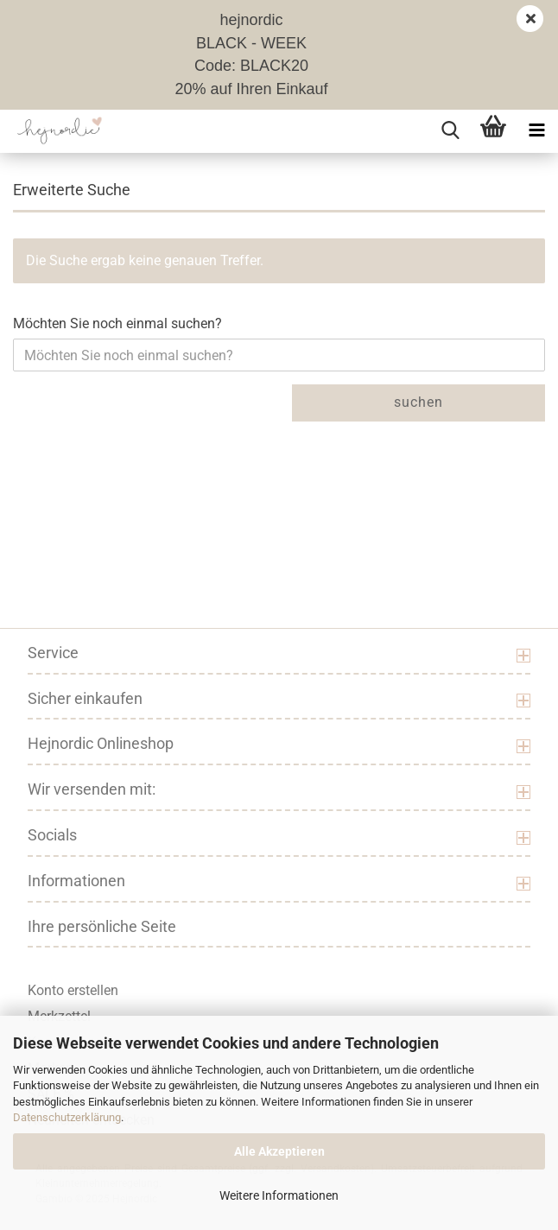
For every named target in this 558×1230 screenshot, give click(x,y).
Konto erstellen (73, 990)
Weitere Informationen (279, 1195)
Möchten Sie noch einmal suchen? (117, 323)
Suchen (418, 402)
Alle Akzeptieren (279, 1151)
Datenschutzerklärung (67, 1117)
